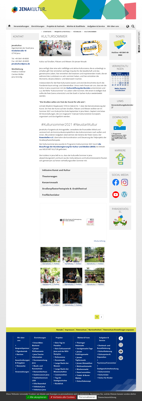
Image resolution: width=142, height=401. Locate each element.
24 (125, 83)
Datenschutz (81, 330)
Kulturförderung (105, 351)
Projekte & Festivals (55, 26)
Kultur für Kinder (105, 378)
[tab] (73, 170)
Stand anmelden (83, 372)
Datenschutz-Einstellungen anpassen (118, 330)
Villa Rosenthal (39, 383)
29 (120, 85)
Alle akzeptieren (36, 397)
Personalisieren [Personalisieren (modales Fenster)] (87, 397)
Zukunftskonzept (84, 381)
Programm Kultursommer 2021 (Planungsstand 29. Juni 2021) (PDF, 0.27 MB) (119, 137)
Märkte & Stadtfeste (76, 26)
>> (127, 73)
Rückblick (77, 32)
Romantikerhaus (40, 372)
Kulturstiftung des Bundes (78, 88)
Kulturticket (103, 375)
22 (120, 83)
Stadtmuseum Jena (41, 375)
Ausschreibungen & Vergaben (22, 361)
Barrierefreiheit (94, 330)
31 (125, 85)
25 (128, 83)
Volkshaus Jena (39, 389)
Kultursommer (90, 32)
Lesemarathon (61, 375)
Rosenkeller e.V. (46, 137)
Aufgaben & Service (96, 26)
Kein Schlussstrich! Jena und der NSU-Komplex (62, 351)
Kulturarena (60, 357)
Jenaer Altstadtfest (84, 363)
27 (115, 85)
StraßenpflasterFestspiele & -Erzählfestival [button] (64, 188)
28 (118, 85)
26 (113, 85)
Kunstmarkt (60, 360)
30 (123, 85)
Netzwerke (21, 366)
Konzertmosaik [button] (50, 182)
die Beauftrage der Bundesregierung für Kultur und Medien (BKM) (70, 145)
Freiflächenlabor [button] (50, 194)
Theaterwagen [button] (49, 176)
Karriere (20, 354)
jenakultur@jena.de (21, 63)
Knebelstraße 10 (19, 50)
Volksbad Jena (39, 386)
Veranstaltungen (21, 26)
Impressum (69, 330)
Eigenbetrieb (22, 351)
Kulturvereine (104, 372)
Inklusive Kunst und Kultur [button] (56, 170)
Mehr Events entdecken (120, 89)
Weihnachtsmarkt (84, 366)
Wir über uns (113, 26)
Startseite (47, 32)
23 (123, 83)
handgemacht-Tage (85, 348)
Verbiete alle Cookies (63, 397)
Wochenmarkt (82, 369)
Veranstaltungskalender (120, 106)
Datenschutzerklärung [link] (107, 397)
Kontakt (59, 330)
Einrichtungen (37, 26)
